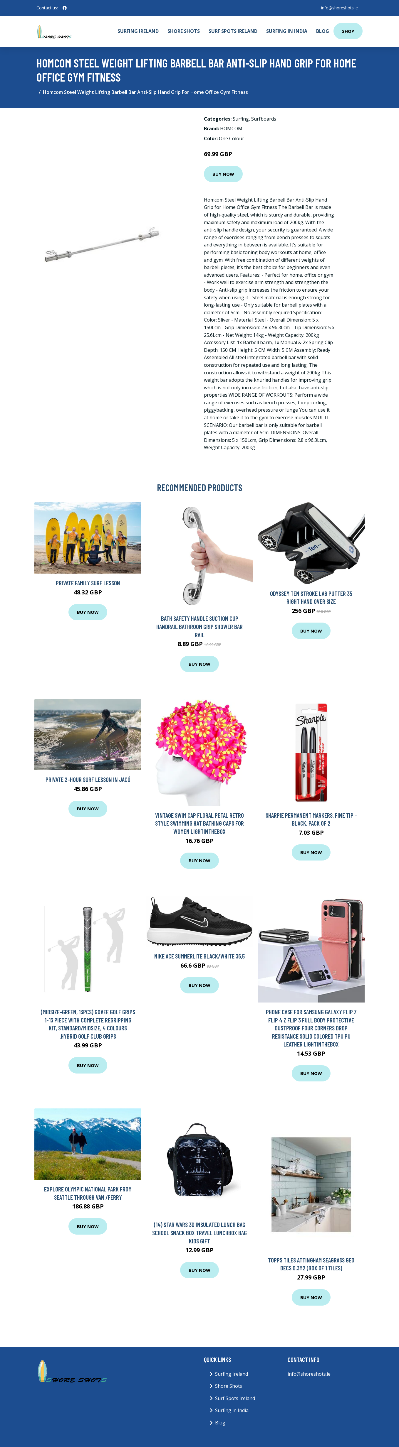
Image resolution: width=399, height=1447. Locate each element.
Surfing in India (286, 31)
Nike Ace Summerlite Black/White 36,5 (199, 956)
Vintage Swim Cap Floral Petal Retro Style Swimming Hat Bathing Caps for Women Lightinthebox (199, 823)
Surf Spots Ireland (233, 31)
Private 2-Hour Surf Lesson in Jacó (88, 779)
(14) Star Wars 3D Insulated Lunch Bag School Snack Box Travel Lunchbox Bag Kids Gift (199, 1232)
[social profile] (64, 7)
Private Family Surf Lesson (88, 582)
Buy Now (223, 174)
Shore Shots (183, 31)
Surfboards (263, 119)
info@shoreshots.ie (339, 8)
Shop (348, 31)
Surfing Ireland (138, 31)
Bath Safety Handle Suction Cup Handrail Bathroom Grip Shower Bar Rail (199, 626)
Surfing (241, 119)
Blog (322, 31)
